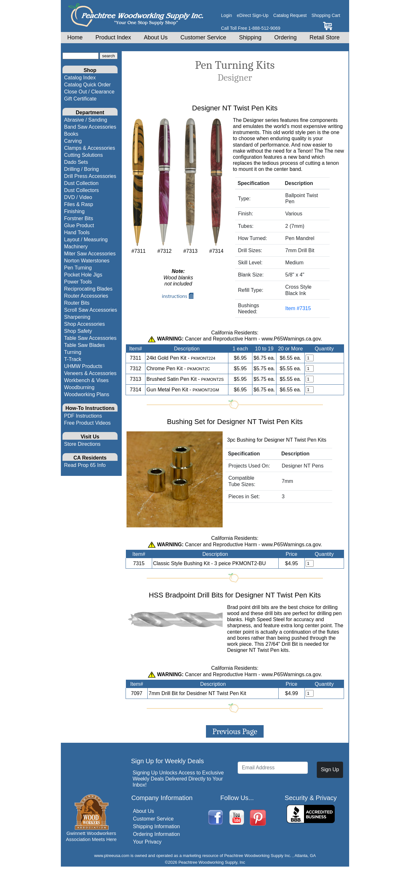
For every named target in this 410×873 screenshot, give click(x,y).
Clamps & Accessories (89, 148)
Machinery (76, 246)
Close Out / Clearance (89, 91)
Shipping (250, 37)
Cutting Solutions (83, 155)
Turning (72, 352)
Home (75, 37)
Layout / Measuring (86, 239)
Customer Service (203, 37)
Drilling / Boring (81, 169)
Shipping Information (156, 826)
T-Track (72, 359)
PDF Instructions (83, 416)
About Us (156, 37)
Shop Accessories (84, 324)
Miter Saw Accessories (90, 253)
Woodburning (79, 387)
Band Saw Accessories (90, 127)
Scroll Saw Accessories (90, 310)
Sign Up (330, 769)
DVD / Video (78, 197)
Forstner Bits (78, 218)
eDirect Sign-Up (252, 15)
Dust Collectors (81, 190)
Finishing (74, 211)
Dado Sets (76, 162)
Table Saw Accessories (90, 338)
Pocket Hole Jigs (83, 274)
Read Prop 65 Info (85, 465)
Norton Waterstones (87, 260)
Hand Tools (77, 232)
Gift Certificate (80, 98)
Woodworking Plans (86, 394)
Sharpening (77, 317)
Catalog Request (290, 15)
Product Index (113, 37)
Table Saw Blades (84, 345)
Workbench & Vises (86, 380)
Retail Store (324, 37)
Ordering (285, 37)
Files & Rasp (78, 204)
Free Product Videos (87, 423)
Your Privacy (147, 842)
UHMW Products (83, 366)
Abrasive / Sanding (85, 120)
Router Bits (76, 303)
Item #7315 (298, 308)
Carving (73, 141)
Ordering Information (156, 834)
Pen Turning (78, 267)
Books (71, 134)
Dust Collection (81, 183)
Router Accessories (86, 296)
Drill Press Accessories (90, 176)
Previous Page (234, 731)
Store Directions (82, 444)
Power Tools (78, 281)
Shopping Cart (325, 15)
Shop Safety (78, 331)
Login (226, 15)
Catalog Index (80, 77)
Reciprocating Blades (88, 289)
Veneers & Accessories (90, 373)
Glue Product (79, 225)
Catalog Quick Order (87, 84)
